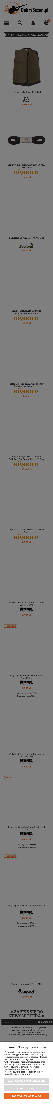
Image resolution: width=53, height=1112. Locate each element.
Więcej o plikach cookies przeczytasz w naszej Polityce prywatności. (23, 1073)
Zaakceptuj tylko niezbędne (26, 1080)
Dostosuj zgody (26, 1088)
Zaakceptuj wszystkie (27, 1095)
